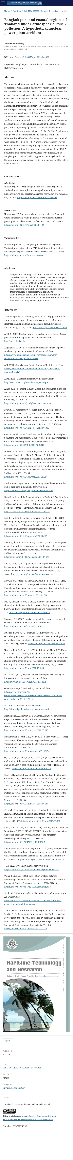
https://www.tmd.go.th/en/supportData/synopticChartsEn (31, 869)
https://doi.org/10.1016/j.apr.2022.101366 (24, 668)
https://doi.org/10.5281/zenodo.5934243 (23, 626)
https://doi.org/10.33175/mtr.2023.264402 (29, 57)
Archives (17, 11)
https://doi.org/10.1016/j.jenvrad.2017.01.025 (25, 928)
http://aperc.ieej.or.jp (14, 341)
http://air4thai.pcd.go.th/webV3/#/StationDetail (26, 709)
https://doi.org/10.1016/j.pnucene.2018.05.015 (26, 730)
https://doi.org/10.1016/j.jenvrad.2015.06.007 (25, 536)
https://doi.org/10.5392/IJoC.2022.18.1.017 (24, 445)
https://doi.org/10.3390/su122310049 (50, 327)
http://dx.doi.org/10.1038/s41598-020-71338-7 (32, 574)
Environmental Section (14, 1087)
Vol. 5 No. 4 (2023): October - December (41, 11)
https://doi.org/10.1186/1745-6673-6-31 (46, 643)
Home (7, 11)
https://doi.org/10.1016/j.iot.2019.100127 (31, 768)
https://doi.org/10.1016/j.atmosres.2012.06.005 (26, 803)
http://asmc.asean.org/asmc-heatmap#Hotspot (26, 382)
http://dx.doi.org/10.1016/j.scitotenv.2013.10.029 (41, 859)
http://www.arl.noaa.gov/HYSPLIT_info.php (25, 681)
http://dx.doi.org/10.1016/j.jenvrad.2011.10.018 (27, 511)
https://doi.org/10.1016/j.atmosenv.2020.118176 (27, 751)
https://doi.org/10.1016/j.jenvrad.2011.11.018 (25, 595)
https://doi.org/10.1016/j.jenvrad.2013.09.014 (25, 476)
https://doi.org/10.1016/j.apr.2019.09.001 (40, 821)
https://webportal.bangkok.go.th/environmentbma (28, 490)
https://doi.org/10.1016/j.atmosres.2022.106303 (26, 427)
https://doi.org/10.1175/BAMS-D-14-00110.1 (24, 842)
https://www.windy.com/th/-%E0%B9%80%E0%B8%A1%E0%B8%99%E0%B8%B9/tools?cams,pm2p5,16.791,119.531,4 (33, 696)
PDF (9, 1040)
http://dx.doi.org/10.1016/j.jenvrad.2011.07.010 (27, 557)
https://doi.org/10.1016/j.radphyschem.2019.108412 (29, 403)
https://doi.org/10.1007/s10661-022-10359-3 (29, 612)
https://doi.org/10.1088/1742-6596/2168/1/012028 (27, 886)
